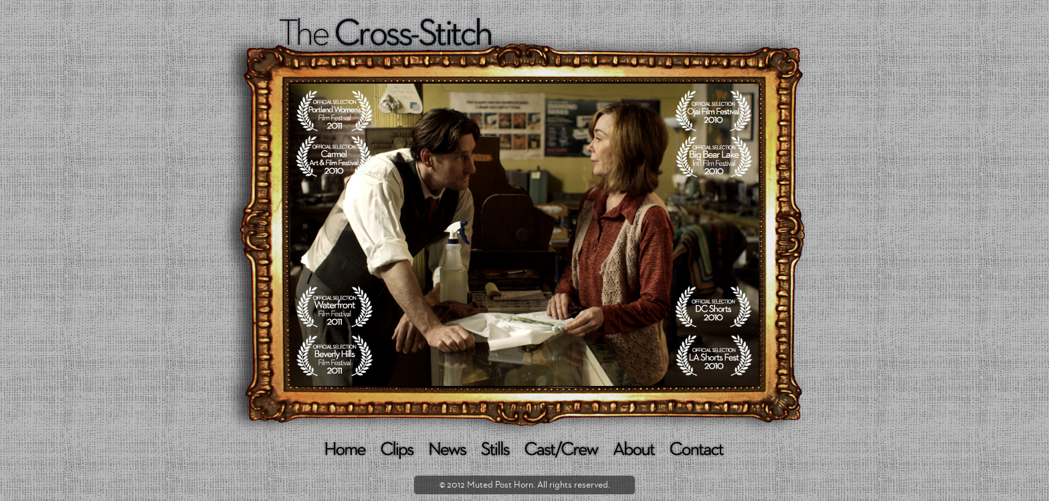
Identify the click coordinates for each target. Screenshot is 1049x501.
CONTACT (697, 450)
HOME (345, 450)
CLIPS (398, 450)
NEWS (448, 450)
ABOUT (635, 450)
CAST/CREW (562, 450)
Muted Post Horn (500, 485)
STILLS (496, 450)
